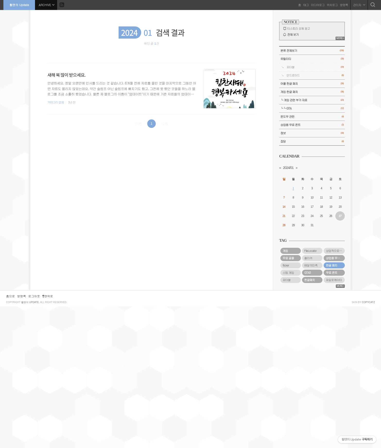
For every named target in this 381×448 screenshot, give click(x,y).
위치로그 (332, 5)
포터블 (315, 67)
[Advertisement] (312, 360)
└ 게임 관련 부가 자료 (312, 100)
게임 (285, 251)
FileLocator (310, 251)
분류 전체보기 (312, 51)
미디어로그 (317, 5)
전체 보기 (293, 34)
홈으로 (10, 437)
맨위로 (47, 437)
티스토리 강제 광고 (298, 28)
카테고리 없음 (55, 102)
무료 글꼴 (288, 258)
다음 (164, 123)
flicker (286, 265)
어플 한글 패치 (312, 84)
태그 (305, 5)
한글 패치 (331, 265)
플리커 (308, 258)
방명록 (344, 5)
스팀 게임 (288, 272)
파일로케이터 (334, 280)
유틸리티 (312, 59)
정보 (312, 133)
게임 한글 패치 (312, 92)
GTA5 (307, 272)
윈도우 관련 (312, 117)
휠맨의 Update (19, 5)
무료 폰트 (331, 272)
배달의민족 (310, 265)
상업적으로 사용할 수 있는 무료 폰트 (335, 251)
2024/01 (288, 168)
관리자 (359, 5)
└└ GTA (312, 108)
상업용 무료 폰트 (312, 125)
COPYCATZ (368, 443)
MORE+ (340, 38)
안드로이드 (315, 75)
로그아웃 (34, 437)
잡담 (312, 141)
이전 (138, 123)
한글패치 (309, 280)
